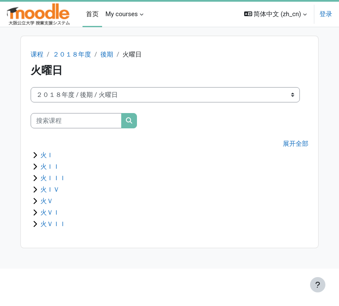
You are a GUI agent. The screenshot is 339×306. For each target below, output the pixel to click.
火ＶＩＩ (53, 224)
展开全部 (295, 143)
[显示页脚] (317, 284)
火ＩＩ (50, 166)
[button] (276, 14)
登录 (325, 14)
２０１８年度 (72, 54)
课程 (37, 54)
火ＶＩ (50, 212)
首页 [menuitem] (92, 14)
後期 (106, 54)
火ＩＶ (50, 189)
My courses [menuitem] (121, 14)
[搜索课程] (76, 120)
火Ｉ (46, 155)
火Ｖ (46, 201)
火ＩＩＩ (53, 178)
